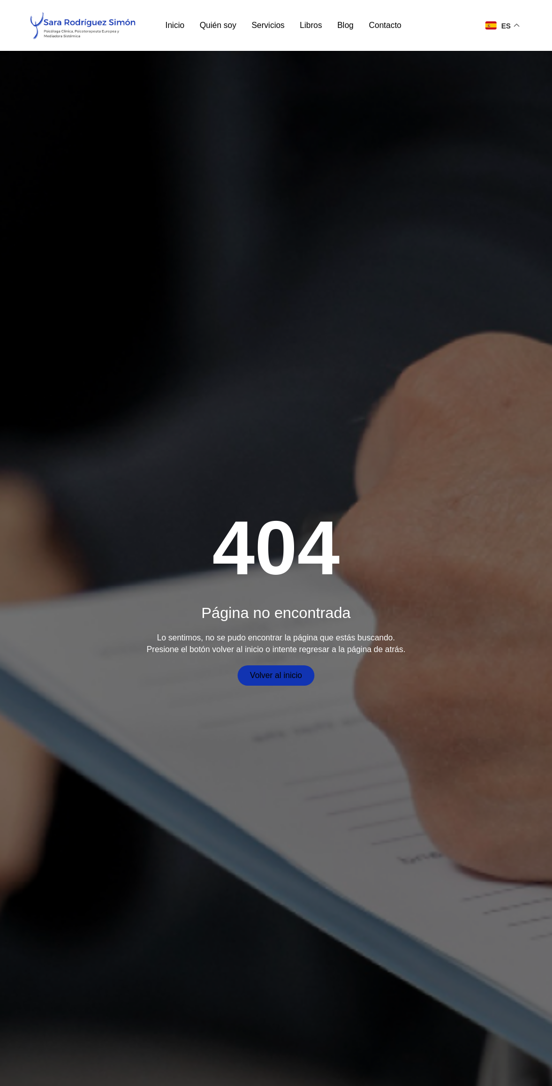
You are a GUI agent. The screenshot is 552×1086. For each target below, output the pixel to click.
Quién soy (217, 25)
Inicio (174, 25)
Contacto (385, 25)
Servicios (267, 25)
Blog (345, 25)
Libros (311, 25)
